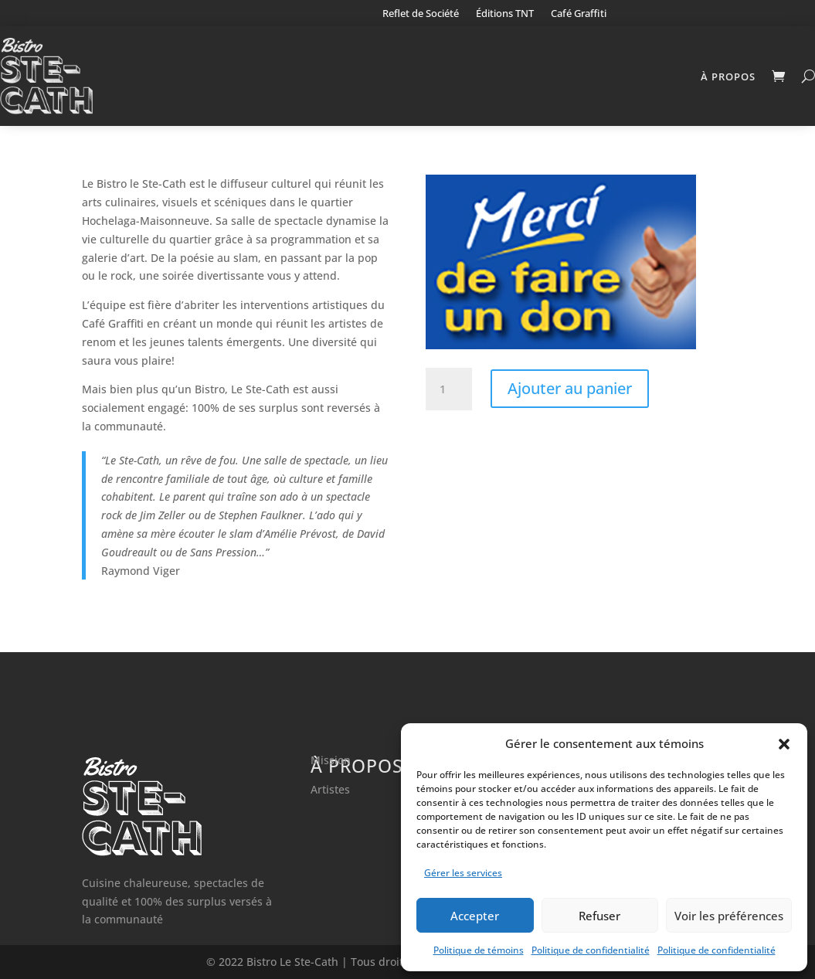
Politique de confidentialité (590, 950)
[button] (784, 744)
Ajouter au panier (570, 388)
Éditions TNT (505, 14)
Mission (331, 760)
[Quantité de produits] (449, 389)
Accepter (474, 915)
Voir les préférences (728, 915)
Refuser (599, 915)
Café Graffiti (578, 14)
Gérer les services (463, 872)
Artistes (330, 789)
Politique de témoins (478, 950)
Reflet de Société (420, 14)
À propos (728, 76)
